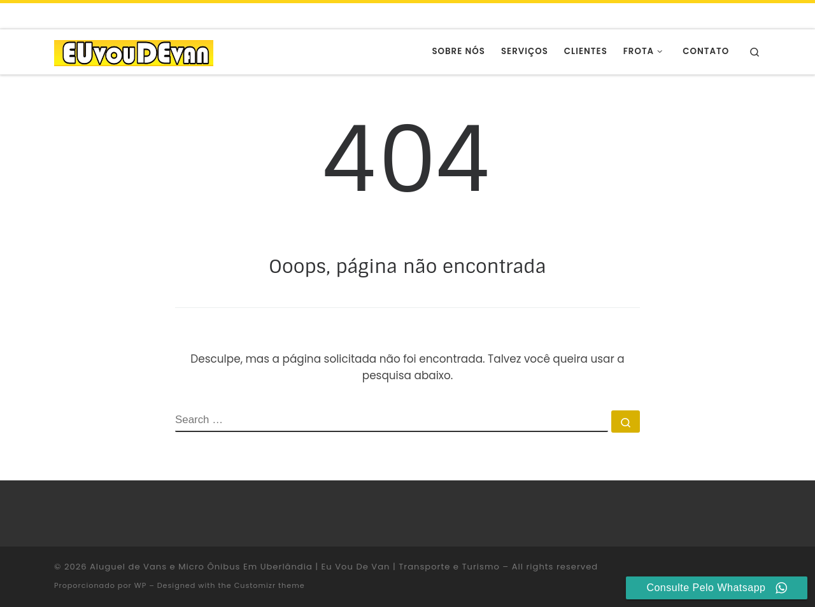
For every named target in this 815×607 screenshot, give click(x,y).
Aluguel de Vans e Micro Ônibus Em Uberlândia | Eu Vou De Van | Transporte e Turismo (295, 567)
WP (140, 585)
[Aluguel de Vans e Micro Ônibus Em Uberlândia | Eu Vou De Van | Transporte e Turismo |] (133, 52)
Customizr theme (269, 585)
